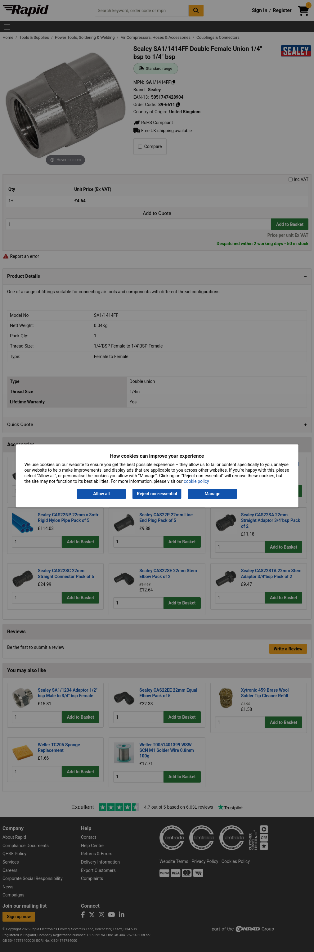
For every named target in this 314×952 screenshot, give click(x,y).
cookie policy (196, 481)
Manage (213, 493)
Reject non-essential (157, 493)
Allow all (101, 493)
